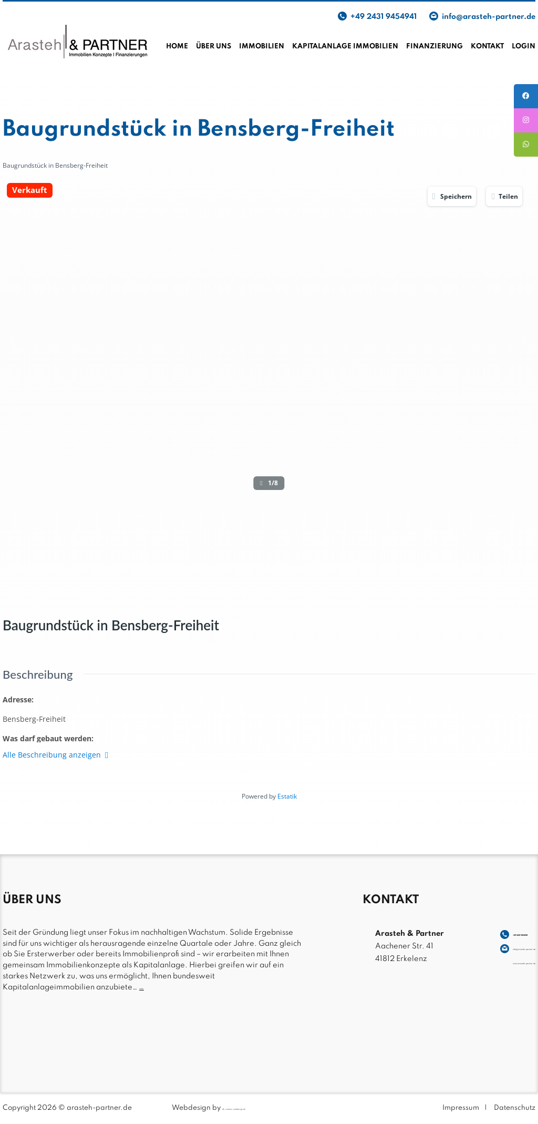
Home (177, 46)
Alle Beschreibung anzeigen (55, 755)
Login (523, 46)
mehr (148, 987)
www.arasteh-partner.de (489, 959)
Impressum (460, 1108)
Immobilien (261, 46)
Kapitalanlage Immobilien (345, 46)
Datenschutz (514, 1108)
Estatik (287, 796)
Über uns (213, 46)
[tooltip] (524, 98)
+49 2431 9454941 (383, 17)
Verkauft (29, 191)
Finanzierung (434, 46)
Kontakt (487, 46)
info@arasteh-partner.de (488, 17)
